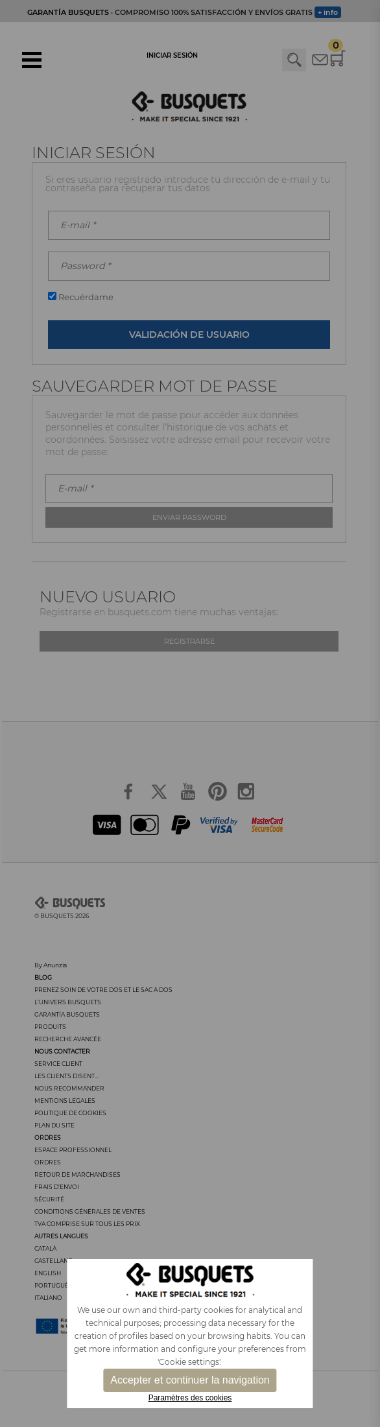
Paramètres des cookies (190, 1397)
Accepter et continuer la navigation (189, 1380)
